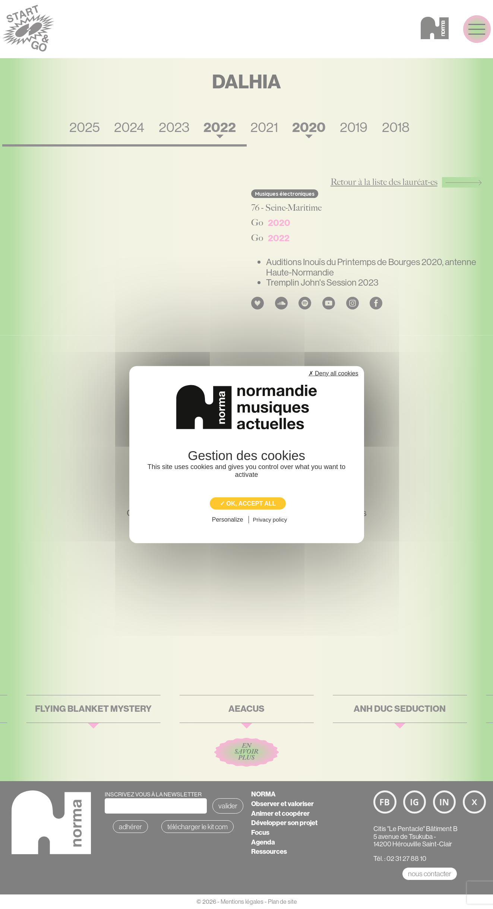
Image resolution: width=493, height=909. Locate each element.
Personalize (227, 519)
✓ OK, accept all (248, 503)
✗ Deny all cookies (333, 373)
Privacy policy (270, 519)
